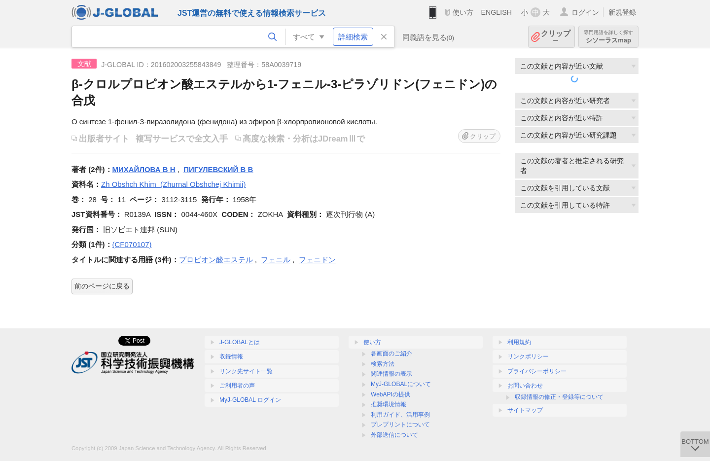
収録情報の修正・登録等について (559, 396)
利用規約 (519, 342)
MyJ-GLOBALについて (401, 384)
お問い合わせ (525, 385)
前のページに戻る (102, 286)
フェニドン (317, 259)
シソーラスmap (608, 37)
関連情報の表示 (391, 373)
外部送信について (394, 434)
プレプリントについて (400, 424)
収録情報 (231, 356)
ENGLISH (496, 12)
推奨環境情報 (388, 404)
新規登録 (622, 12)
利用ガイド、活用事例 (400, 414)
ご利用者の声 (237, 385)
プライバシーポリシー (537, 371)
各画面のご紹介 (391, 353)
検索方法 (382, 363)
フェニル (275, 259)
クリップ (555, 36)
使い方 (463, 12)
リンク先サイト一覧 (246, 371)
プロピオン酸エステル (216, 259)
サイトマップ (525, 410)
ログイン (585, 12)
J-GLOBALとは (239, 342)
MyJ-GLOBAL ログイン (250, 399)
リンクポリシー (528, 356)
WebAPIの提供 (390, 394)
